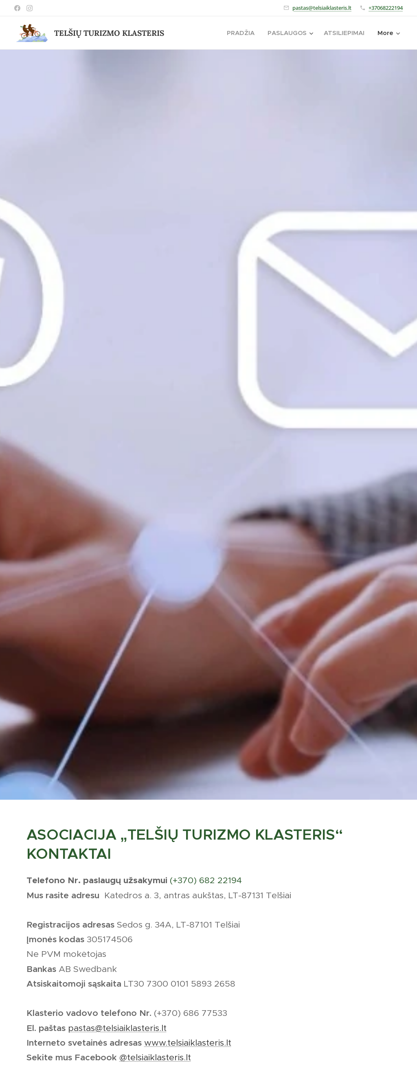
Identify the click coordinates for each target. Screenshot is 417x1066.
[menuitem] (243, 33)
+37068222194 (386, 7)
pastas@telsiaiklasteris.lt (321, 7)
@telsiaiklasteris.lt (155, 1056)
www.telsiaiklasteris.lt (187, 1042)
